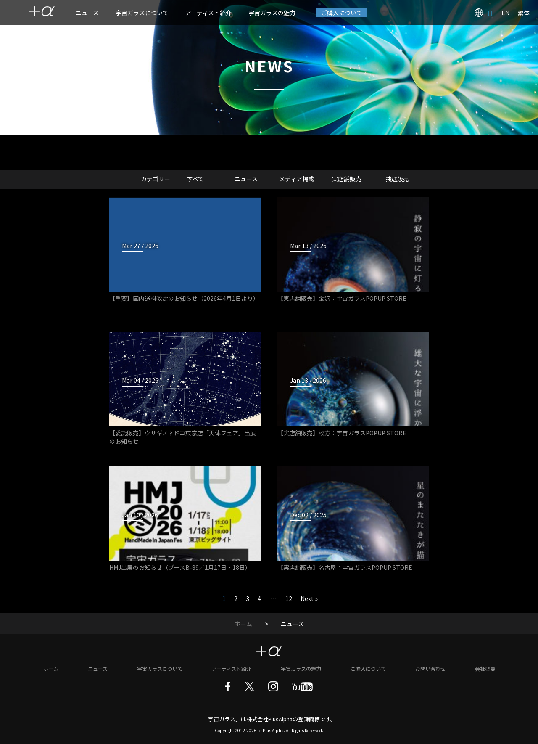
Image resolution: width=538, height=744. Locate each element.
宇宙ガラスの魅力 (271, 12)
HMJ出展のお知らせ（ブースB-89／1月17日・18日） (180, 567)
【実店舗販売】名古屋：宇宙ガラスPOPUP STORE (344, 567)
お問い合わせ (430, 668)
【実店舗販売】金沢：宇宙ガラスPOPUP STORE (341, 298)
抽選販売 (397, 179)
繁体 (524, 12)
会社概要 (485, 668)
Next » (309, 598)
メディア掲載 (296, 179)
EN (505, 12)
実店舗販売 (346, 179)
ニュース (87, 12)
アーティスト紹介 (208, 12)
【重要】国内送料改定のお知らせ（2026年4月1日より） (184, 298)
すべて (195, 179)
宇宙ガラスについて (142, 12)
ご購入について (341, 12)
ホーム (243, 624)
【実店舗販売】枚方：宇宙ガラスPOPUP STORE (341, 433)
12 (288, 598)
